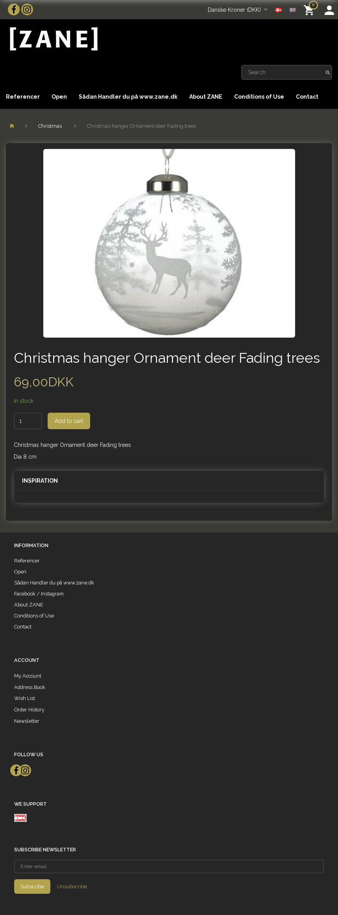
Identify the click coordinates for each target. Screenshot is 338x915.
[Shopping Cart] (310, 9)
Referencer (23, 97)
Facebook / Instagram (39, 594)
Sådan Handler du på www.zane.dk (128, 97)
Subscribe (32, 886)
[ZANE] (53, 39)
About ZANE (205, 97)
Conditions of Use (259, 97)
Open (59, 97)
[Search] (328, 72)
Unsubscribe (72, 886)
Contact (307, 97)
